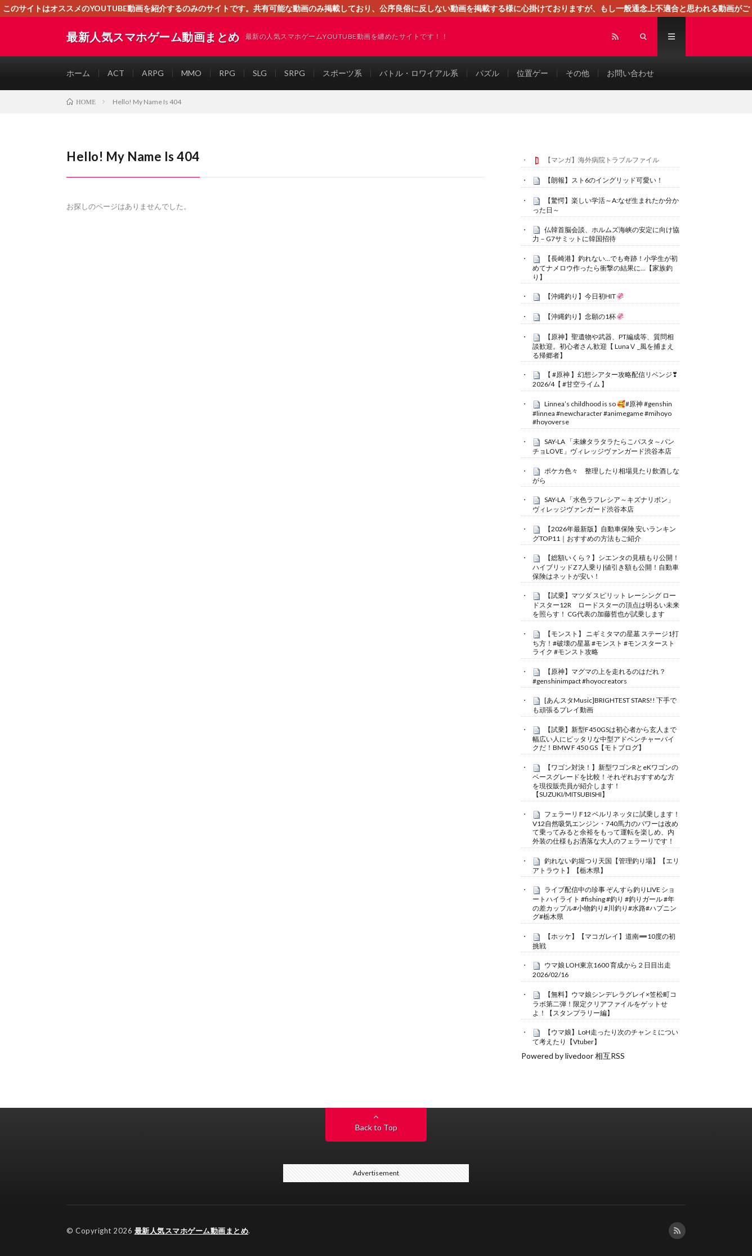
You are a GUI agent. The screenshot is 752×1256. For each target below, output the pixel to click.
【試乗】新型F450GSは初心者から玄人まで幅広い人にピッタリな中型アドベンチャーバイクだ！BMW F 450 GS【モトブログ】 (604, 738)
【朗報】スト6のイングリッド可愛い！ (603, 180)
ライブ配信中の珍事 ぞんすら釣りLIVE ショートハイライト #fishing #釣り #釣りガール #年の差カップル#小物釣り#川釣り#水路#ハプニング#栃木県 (604, 903)
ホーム (78, 73)
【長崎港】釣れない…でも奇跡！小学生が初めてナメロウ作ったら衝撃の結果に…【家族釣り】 (605, 267)
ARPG (153, 73)
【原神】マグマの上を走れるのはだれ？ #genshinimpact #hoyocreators (599, 676)
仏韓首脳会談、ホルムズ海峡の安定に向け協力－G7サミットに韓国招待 (605, 234)
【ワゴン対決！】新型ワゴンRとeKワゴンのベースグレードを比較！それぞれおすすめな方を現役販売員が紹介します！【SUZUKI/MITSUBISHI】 (605, 780)
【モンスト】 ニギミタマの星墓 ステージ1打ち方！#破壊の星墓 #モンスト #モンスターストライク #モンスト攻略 (605, 642)
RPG (227, 73)
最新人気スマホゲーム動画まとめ (192, 1230)
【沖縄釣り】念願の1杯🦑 (584, 316)
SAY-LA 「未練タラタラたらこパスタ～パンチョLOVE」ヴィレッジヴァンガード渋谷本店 (603, 446)
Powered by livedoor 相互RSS (573, 1055)
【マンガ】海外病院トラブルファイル (601, 160)
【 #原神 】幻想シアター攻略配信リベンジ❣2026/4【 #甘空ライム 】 (605, 379)
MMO (191, 73)
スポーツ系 (342, 73)
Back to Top (376, 1127)
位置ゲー (532, 73)
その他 (577, 73)
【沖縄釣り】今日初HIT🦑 (584, 296)
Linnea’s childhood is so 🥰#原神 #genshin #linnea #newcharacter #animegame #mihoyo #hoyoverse (602, 413)
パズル (487, 73)
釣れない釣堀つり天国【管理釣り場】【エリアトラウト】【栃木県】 (605, 865)
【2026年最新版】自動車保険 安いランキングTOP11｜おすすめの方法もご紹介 (604, 534)
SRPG (294, 73)
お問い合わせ (630, 73)
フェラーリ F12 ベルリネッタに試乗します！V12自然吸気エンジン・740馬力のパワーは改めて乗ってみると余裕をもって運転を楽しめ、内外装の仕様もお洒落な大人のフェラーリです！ (606, 827)
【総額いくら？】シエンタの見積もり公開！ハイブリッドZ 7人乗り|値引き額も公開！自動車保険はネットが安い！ (605, 566)
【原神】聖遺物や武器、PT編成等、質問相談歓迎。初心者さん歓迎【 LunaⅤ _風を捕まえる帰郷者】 (603, 346)
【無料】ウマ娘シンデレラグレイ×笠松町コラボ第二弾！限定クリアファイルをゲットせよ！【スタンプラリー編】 (604, 1003)
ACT (116, 73)
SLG (260, 73)
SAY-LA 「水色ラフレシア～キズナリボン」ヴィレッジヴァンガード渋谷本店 (603, 504)
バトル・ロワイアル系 (418, 73)
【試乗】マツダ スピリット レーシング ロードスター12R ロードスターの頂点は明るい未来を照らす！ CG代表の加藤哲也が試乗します (605, 604)
